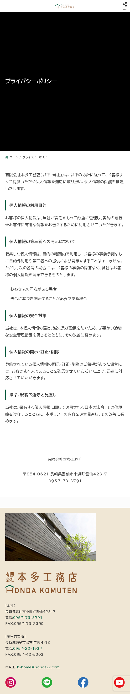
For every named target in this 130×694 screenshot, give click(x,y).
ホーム (14, 157)
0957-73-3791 (27, 617)
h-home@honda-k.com (38, 667)
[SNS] (124, 6)
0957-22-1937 (27, 648)
